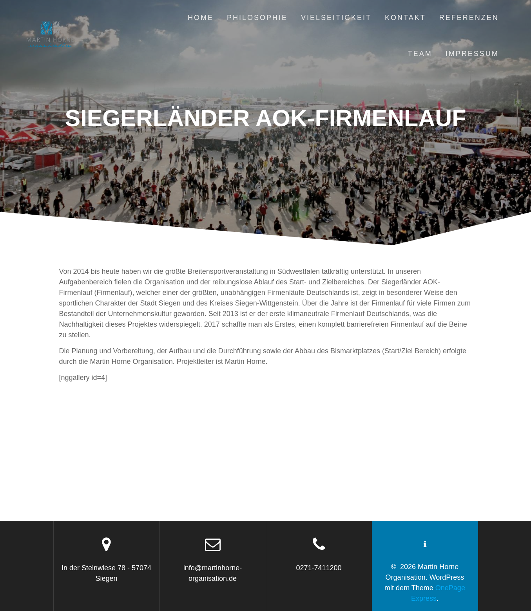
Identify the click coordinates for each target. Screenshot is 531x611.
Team (420, 54)
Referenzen (469, 18)
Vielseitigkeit (336, 18)
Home (201, 18)
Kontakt (405, 18)
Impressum (472, 54)
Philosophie (257, 18)
